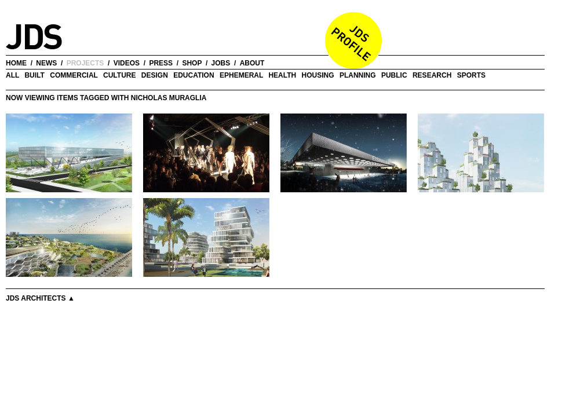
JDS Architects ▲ (40, 298)
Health (282, 75)
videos (127, 63)
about (252, 63)
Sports (471, 75)
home (16, 63)
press (161, 63)
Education (193, 75)
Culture (119, 75)
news (46, 63)
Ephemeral (241, 75)
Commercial (73, 75)
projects (85, 63)
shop (192, 63)
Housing (318, 75)
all (12, 75)
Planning (358, 75)
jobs (221, 63)
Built (34, 75)
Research (432, 75)
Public (394, 75)
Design (154, 75)
